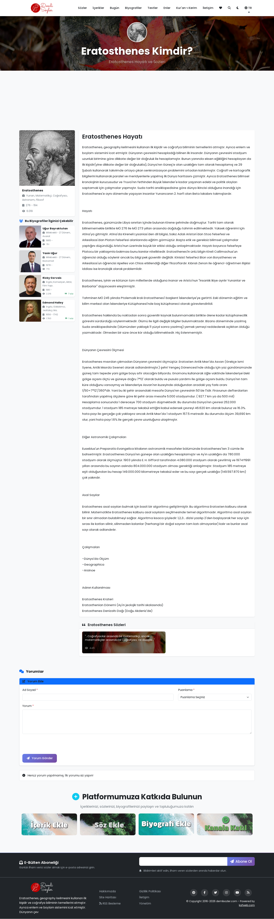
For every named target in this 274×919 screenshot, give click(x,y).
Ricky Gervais (52, 278)
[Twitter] (215, 892)
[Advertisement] (137, 100)
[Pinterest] (193, 892)
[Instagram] (226, 892)
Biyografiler (133, 8)
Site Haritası (107, 897)
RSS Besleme (110, 903)
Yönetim (145, 903)
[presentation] (50, 744)
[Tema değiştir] (238, 8)
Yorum (28, 706)
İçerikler (98, 8)
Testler (153, 8)
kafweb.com (247, 905)
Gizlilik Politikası (150, 891)
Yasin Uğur (50, 253)
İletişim (208, 8)
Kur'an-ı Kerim (186, 8)
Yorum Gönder (40, 758)
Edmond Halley (53, 302)
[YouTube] (237, 892)
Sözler (82, 8)
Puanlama (186, 690)
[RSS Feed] (248, 892)
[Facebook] (204, 892)
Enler (167, 8)
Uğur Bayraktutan (55, 228)
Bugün (114, 8)
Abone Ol (241, 861)
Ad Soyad (30, 690)
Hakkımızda (107, 891)
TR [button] (248, 8)
